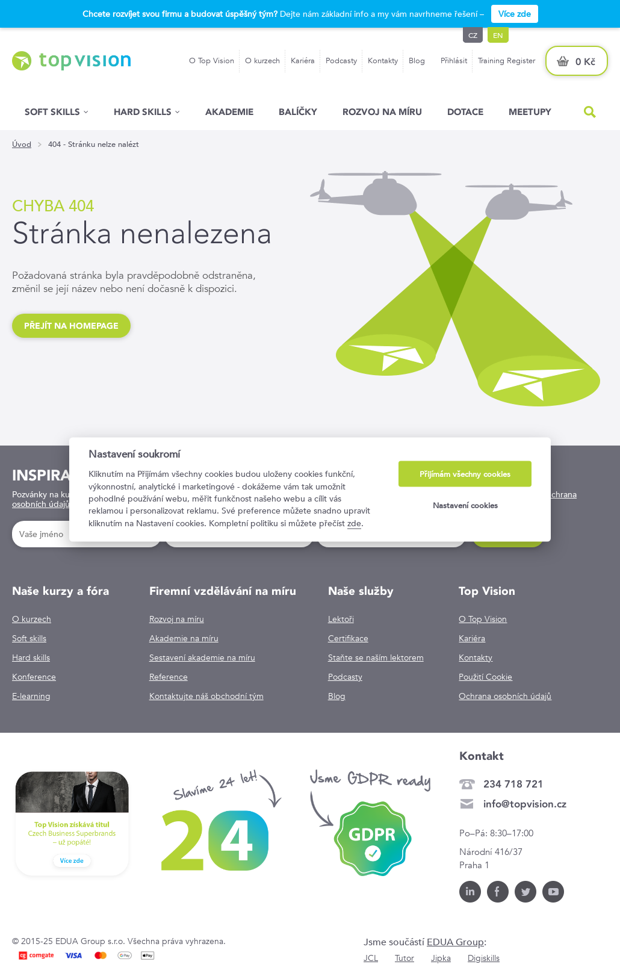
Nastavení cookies (465, 505)
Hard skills (31, 657)
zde (354, 522)
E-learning (31, 696)
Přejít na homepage (71, 325)
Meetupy (530, 111)
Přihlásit (454, 60)
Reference (168, 677)
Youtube (553, 892)
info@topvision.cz (524, 804)
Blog (417, 60)
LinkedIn (470, 892)
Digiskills (484, 958)
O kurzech (262, 60)
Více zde (514, 13)
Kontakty (383, 60)
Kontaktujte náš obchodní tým (206, 696)
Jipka (441, 958)
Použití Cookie (485, 677)
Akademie (229, 111)
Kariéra (303, 60)
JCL (371, 958)
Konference (34, 677)
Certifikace (348, 638)
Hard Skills (143, 111)
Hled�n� (590, 112)
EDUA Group (455, 942)
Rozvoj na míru (382, 111)
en (498, 35)
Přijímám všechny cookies (465, 474)
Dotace (465, 111)
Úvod (21, 144)
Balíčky (298, 111)
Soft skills (52, 111)
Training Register (506, 60)
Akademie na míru (184, 638)
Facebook (498, 892)
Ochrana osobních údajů (505, 696)
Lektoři (341, 619)
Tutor (404, 958)
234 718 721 (513, 784)
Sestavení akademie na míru (202, 657)
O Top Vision (211, 60)
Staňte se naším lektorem (376, 657)
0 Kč (585, 61)
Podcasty (341, 60)
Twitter (525, 892)
